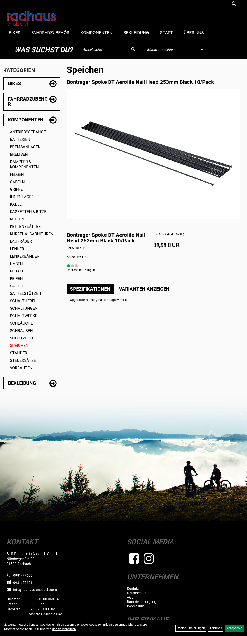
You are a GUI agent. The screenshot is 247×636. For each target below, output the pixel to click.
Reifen (16, 278)
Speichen (19, 345)
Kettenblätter (25, 226)
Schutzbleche (25, 338)
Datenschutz (136, 593)
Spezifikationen (90, 289)
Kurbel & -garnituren (31, 234)
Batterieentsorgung (141, 602)
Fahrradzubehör (50, 32)
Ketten (17, 219)
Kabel (16, 204)
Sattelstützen (25, 293)
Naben (16, 263)
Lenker (17, 248)
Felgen (17, 174)
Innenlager (22, 196)
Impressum (135, 606)
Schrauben (21, 330)
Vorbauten (21, 367)
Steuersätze (23, 360)
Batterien (20, 139)
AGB (130, 597)
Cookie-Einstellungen (191, 628)
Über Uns (195, 32)
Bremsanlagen (25, 146)
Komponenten (96, 32)
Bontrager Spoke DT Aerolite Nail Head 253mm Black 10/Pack (140, 82)
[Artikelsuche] (234, 4)
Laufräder (21, 241)
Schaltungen (24, 308)
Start (166, 32)
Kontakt (133, 589)
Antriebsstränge (28, 132)
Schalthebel (23, 301)
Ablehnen (215, 628)
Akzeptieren (234, 628)
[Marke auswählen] (173, 49)
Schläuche (21, 323)
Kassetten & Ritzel (29, 211)
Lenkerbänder (24, 256)
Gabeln (17, 181)
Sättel (17, 286)
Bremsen (19, 154)
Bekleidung (136, 32)
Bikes (14, 32)
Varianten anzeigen (144, 289)
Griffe (16, 189)
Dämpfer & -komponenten (24, 164)
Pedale (17, 271)
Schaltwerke (23, 315)
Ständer (18, 353)
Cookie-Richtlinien (64, 629)
